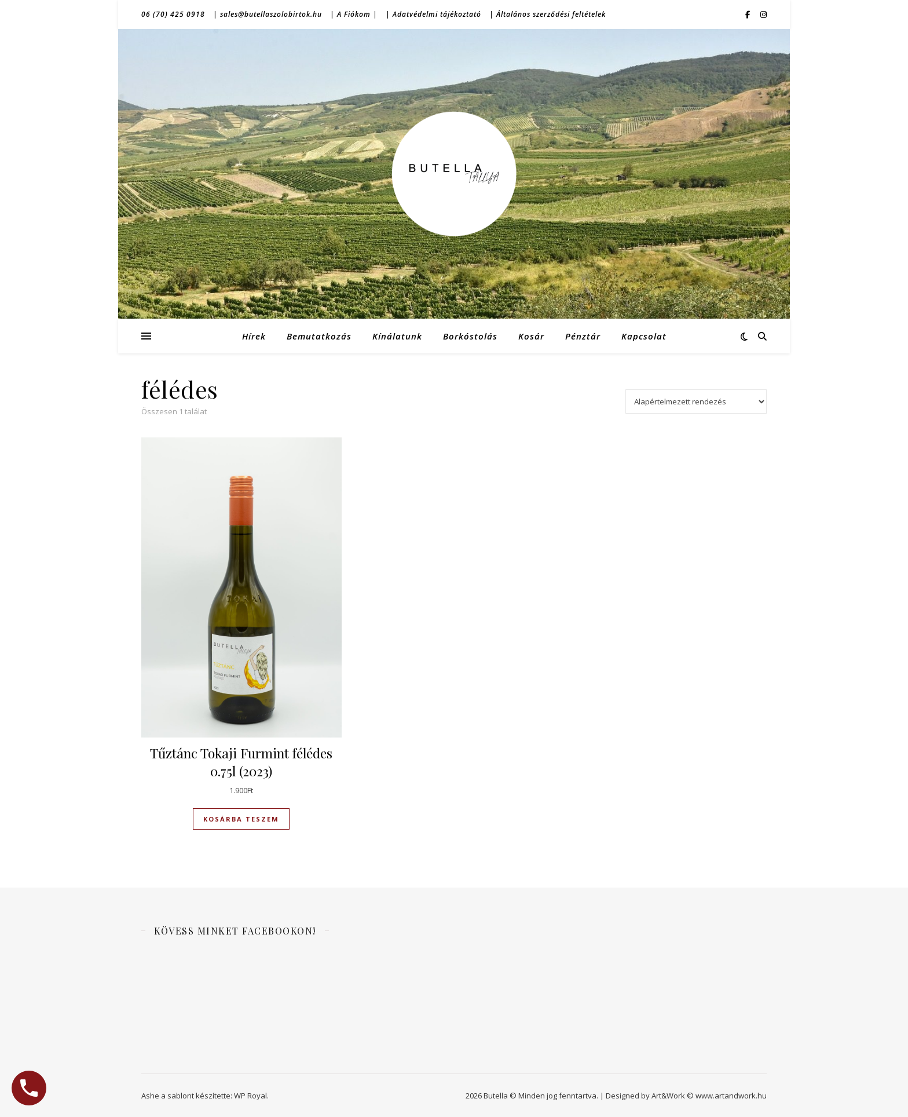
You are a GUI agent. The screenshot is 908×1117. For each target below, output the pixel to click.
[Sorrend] (696, 401)
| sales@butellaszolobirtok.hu (267, 14)
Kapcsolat (644, 336)
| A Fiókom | (354, 14)
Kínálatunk (397, 336)
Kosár (531, 336)
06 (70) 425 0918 (173, 14)
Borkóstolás (470, 336)
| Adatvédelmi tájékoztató (433, 14)
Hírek (254, 336)
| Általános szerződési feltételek (547, 14)
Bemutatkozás (319, 336)
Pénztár (583, 336)
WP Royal (250, 1095)
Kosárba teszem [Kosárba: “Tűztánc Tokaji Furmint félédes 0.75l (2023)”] (241, 819)
